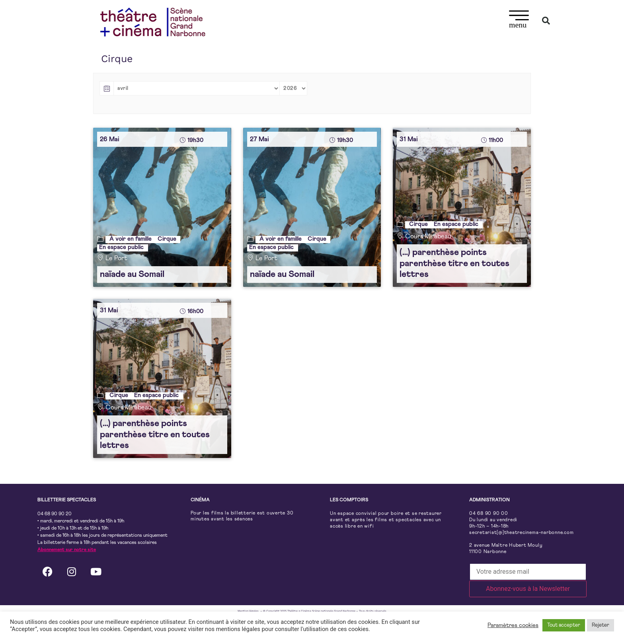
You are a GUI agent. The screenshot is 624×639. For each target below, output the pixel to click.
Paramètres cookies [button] (513, 625)
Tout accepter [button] (563, 625)
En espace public (121, 247)
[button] (519, 20)
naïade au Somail (132, 274)
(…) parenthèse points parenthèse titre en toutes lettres (454, 263)
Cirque (167, 239)
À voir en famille (130, 239)
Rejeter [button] (600, 625)
